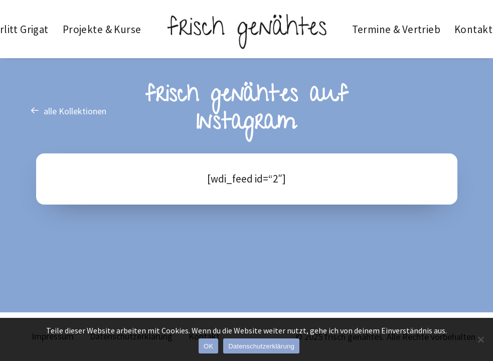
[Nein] (480, 339)
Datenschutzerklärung (261, 346)
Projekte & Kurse (102, 29)
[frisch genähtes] (247, 29)
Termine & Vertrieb (396, 29)
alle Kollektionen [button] (68, 111)
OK (208, 346)
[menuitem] (102, 29)
